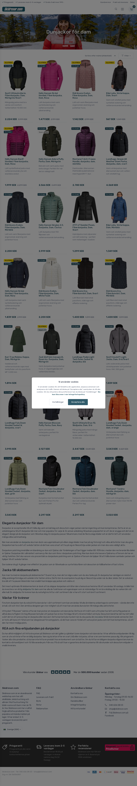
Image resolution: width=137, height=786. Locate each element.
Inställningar (58, 402)
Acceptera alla (78, 402)
